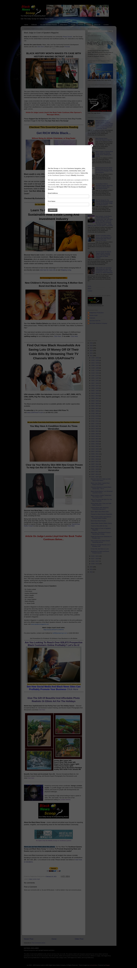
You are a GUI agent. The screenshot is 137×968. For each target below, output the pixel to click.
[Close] (91, 145)
